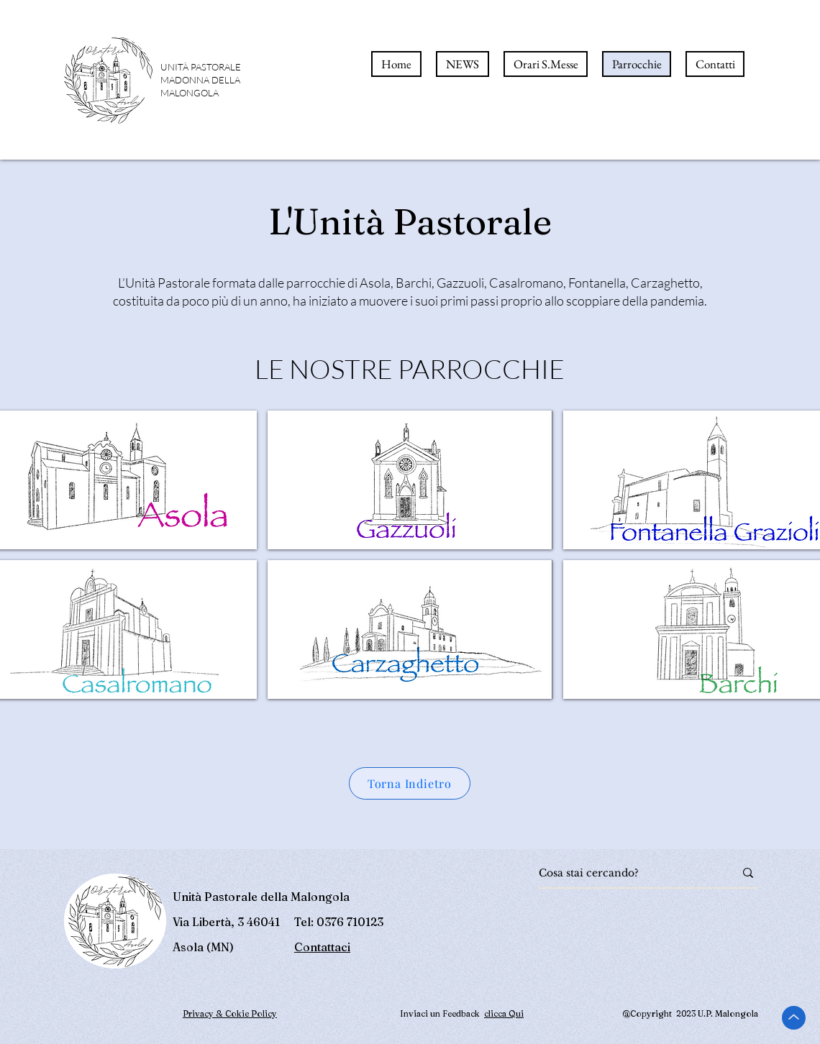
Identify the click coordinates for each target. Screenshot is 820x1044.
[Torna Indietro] (409, 783)
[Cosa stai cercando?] (626, 872)
